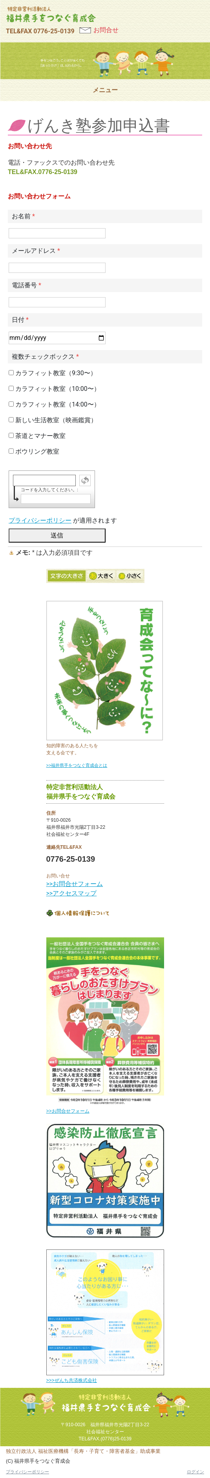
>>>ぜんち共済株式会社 (71, 1380)
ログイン (195, 1471)
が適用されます (63, 520)
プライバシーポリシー (40, 520)
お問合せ (106, 30)
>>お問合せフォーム (74, 884)
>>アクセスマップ (71, 893)
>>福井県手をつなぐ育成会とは (77, 765)
